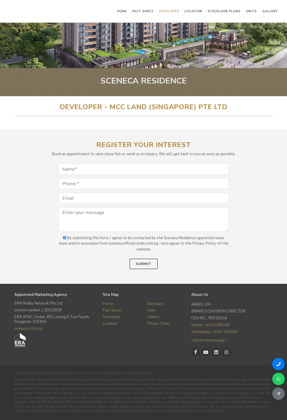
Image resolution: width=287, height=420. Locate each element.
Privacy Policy (158, 323)
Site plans (155, 303)
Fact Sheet (112, 310)
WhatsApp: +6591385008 (214, 331)
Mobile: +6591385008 (210, 325)
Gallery (153, 316)
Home (108, 303)
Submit (143, 263)
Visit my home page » (209, 340)
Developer (111, 316)
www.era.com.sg (28, 328)
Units (151, 310)
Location (110, 323)
